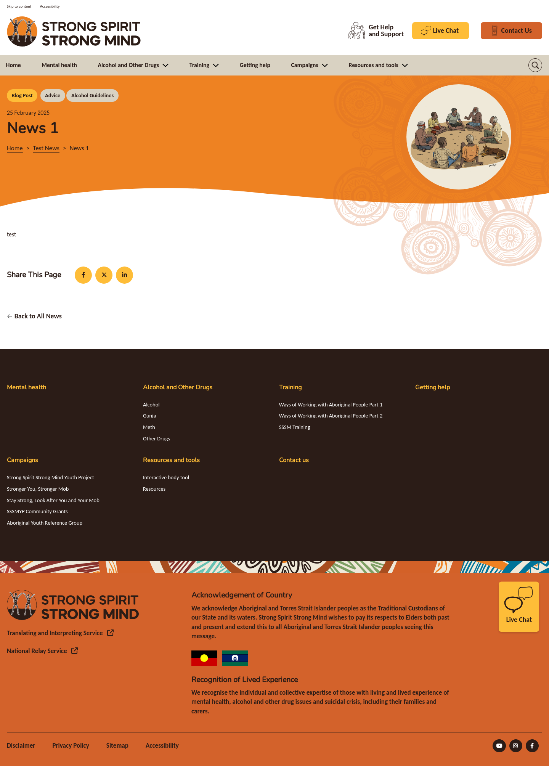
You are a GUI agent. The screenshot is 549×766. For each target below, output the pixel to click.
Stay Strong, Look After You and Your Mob (53, 500)
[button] (535, 65)
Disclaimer (21, 746)
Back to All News (38, 316)
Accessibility (162, 746)
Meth (149, 427)
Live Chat (440, 30)
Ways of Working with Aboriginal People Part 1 (330, 404)
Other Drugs (156, 438)
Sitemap (117, 746)
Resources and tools (171, 460)
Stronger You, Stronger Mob (38, 488)
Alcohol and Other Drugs (177, 387)
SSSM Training (294, 427)
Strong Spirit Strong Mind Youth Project (50, 477)
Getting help (432, 387)
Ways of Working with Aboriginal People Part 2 (330, 415)
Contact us (294, 460)
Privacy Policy (70, 746)
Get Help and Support (376, 30)
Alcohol (151, 404)
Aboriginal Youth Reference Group (44, 522)
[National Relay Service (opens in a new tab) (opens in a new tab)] (42, 651)
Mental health (26, 387)
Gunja (149, 415)
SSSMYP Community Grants (37, 511)
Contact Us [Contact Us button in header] (511, 30)
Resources (154, 488)
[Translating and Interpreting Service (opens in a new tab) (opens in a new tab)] (60, 633)
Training (290, 387)
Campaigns (22, 460)
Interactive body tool (166, 477)
